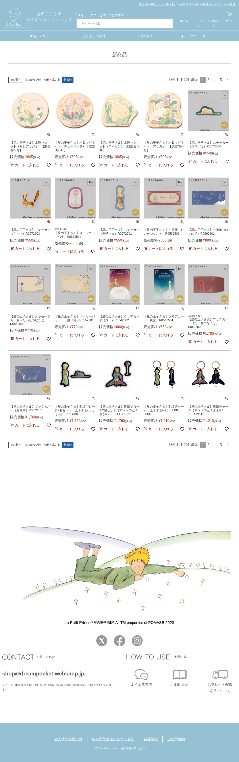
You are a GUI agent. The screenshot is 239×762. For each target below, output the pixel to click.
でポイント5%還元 (215, 4)
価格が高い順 (52, 79)
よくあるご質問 (94, 36)
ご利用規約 (176, 739)
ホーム (184, 20)
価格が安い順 (33, 79)
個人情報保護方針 (68, 739)
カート (229, 20)
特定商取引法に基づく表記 (113, 739)
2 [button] (208, 80)
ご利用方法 (145, 36)
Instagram (137, 640)
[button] (227, 79)
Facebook (119, 640)
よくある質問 (141, 685)
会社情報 (151, 739)
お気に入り (214, 23)
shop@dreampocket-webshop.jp (43, 674)
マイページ (199, 23)
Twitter (101, 640)
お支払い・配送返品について (220, 688)
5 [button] (221, 80)
